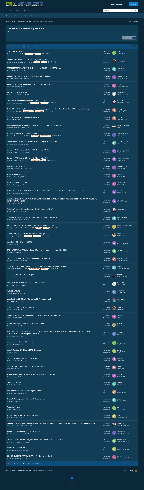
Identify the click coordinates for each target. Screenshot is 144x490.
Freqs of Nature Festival (16, 228)
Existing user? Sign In (119, 4)
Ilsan (10, 54)
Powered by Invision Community (72, 487)
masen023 (12, 277)
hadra (11, 368)
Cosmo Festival (13, 260)
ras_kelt (119, 109)
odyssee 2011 (13, 442)
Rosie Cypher (13, 193)
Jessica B (12, 177)
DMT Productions (14, 309)
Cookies (80, 483)
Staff (24, 16)
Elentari (11, 458)
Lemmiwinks (121, 299)
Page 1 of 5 (37, 46)
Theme (64, 483)
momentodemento (14, 62)
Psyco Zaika (13, 185)
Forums (8, 16)
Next (24, 46)
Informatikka (13, 434)
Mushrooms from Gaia (16, 426)
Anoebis (11, 326)
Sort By (133, 46)
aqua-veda (12, 393)
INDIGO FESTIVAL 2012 (16, 78)
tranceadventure (14, 136)
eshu (10, 409)
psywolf (11, 377)
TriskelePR (12, 285)
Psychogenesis (14, 219)
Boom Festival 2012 (15, 152)
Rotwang (120, 307)
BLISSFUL (12, 336)
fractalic (119, 274)
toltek (10, 236)
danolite (11, 268)
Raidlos (11, 385)
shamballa (12, 450)
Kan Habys (12, 70)
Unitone (11, 86)
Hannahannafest (14, 144)
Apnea (11, 244)
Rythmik (11, 252)
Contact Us (72, 483)
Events (17, 16)
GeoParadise (13, 95)
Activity (18, 11)
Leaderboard (45, 16)
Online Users (33, 16)
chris (10, 417)
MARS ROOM (13, 293)
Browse (10, 11)
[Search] (113, 10)
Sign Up (133, 4)
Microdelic (12, 103)
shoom (11, 352)
